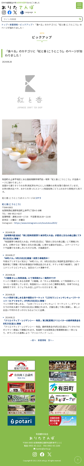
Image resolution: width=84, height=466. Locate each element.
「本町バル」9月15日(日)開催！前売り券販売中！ (26, 258)
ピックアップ (26, 24)
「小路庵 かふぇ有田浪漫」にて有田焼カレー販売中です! (29, 277)
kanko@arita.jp (43, 448)
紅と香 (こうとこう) (11, 204)
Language (29, 12)
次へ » (50, 340)
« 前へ (33, 340)
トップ (4, 24)
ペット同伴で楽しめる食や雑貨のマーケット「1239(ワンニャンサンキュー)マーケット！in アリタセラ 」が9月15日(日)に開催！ (41, 299)
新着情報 (14, 24)
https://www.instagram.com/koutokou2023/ (35, 222)
